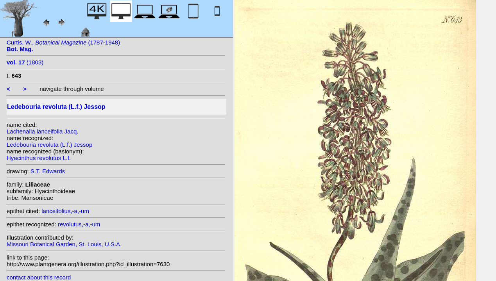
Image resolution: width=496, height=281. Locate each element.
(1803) (25, 62)
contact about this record (39, 277)
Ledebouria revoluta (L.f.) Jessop (49, 144)
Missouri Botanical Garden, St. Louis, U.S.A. (64, 244)
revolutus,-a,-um (79, 224)
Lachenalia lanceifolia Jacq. (42, 131)
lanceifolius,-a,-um (65, 211)
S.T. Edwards (47, 171)
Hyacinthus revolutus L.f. (39, 158)
